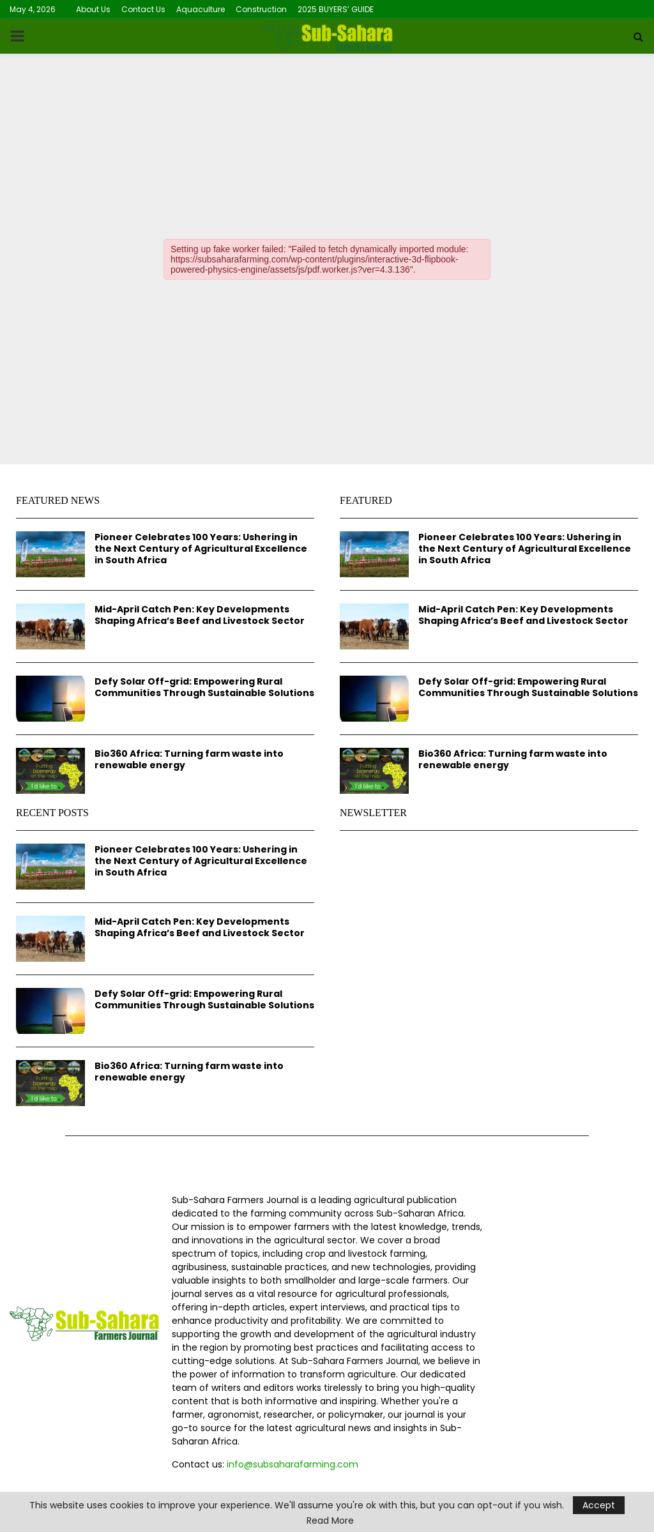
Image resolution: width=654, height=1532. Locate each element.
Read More (330, 1520)
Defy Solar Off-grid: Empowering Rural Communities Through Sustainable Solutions (204, 687)
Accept (598, 1505)
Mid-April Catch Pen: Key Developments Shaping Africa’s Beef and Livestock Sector (200, 615)
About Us (93, 9)
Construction (261, 9)
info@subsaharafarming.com (292, 1464)
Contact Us (143, 9)
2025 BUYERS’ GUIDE (336, 9)
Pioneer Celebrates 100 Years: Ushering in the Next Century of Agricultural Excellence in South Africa (201, 548)
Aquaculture (200, 9)
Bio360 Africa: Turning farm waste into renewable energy (189, 759)
